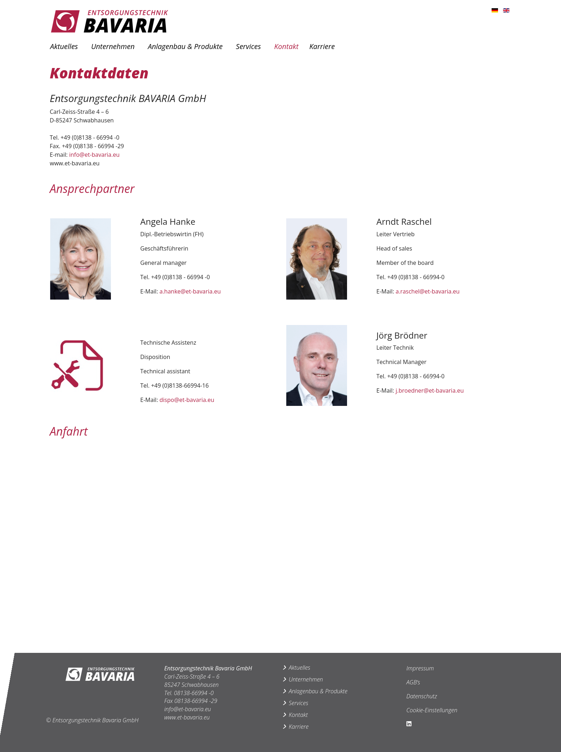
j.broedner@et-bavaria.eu (430, 390)
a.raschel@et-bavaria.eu (428, 291)
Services (248, 46)
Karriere (322, 46)
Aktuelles (64, 46)
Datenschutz (421, 696)
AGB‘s (413, 682)
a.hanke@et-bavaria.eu (190, 291)
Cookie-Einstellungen (432, 710)
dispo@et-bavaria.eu (187, 400)
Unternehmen (113, 46)
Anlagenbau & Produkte (185, 46)
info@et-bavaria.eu (94, 155)
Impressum (420, 668)
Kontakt (286, 46)
